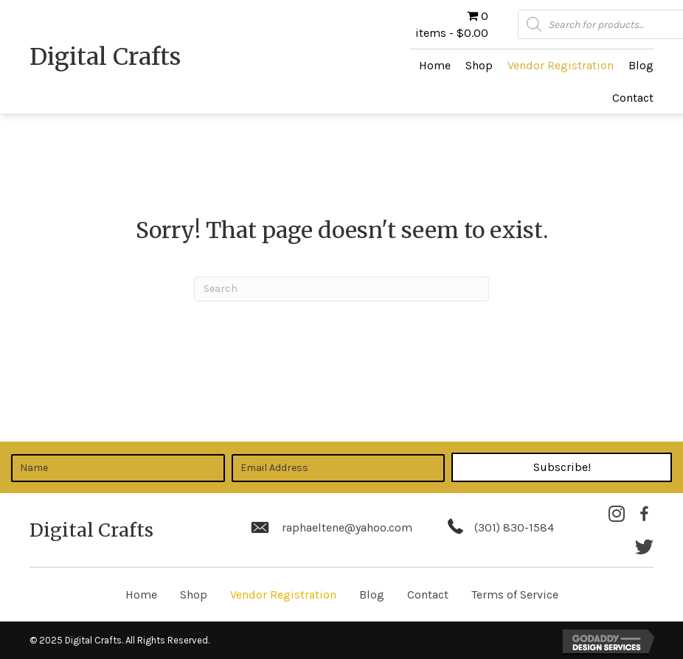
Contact (427, 594)
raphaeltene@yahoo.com (347, 527)
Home (141, 594)
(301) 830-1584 (514, 527)
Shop (193, 594)
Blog (371, 594)
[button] (561, 467)
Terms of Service (514, 594)
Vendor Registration (283, 594)
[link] (435, 65)
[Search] (341, 288)
